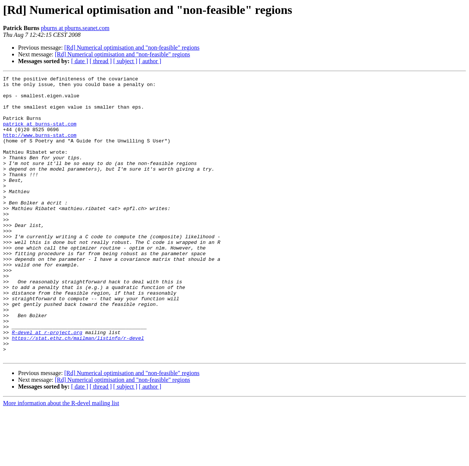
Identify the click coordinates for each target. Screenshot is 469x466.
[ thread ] (101, 61)
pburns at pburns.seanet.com (75, 28)
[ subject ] (125, 61)
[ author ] (150, 61)
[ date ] (79, 61)
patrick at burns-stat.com (39, 133)
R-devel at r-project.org (47, 384)
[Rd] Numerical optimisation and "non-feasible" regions (131, 47)
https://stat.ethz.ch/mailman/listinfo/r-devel (78, 390)
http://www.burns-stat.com (39, 147)
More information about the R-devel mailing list (61, 459)
